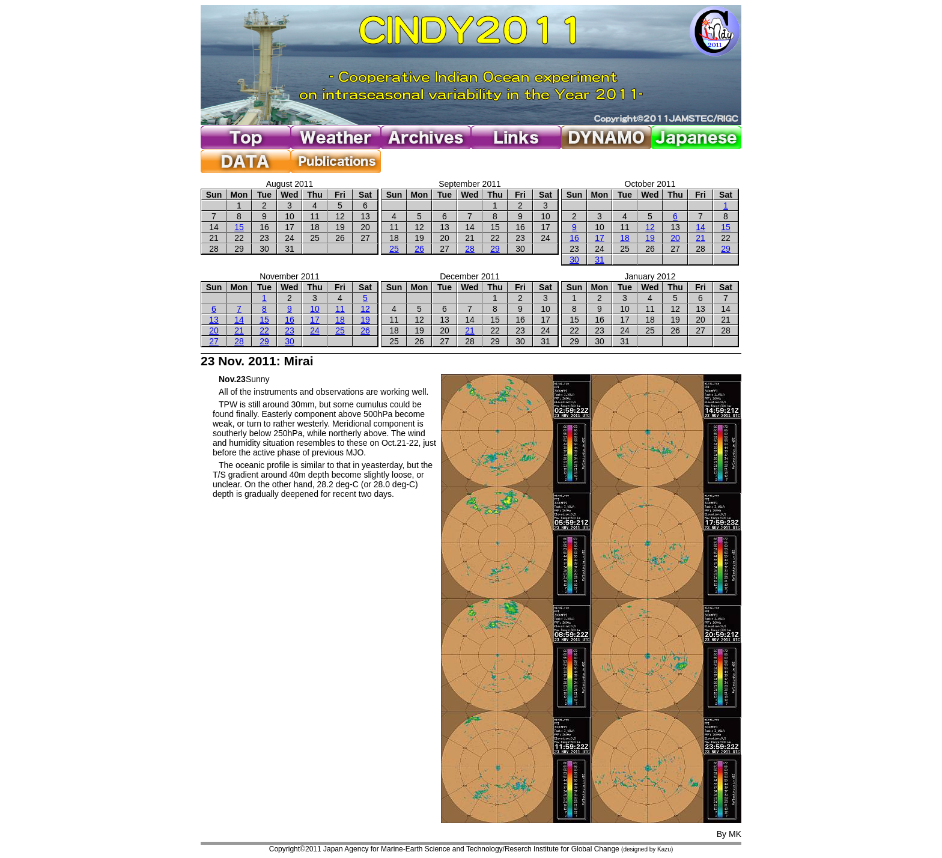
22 (264, 330)
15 (239, 227)
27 (214, 341)
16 (574, 238)
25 (394, 249)
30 (574, 259)
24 (315, 330)
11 (340, 309)
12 (650, 227)
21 (700, 238)
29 (495, 249)
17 (599, 238)
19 (650, 238)
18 (625, 238)
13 (214, 319)
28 (470, 249)
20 (675, 238)
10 (315, 309)
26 (419, 249)
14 (700, 227)
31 (599, 259)
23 (289, 330)
